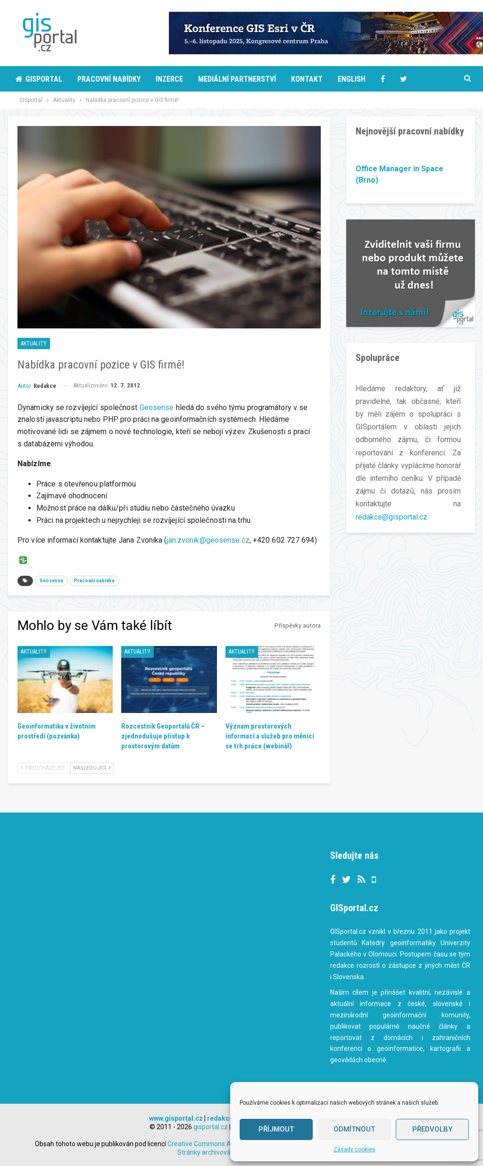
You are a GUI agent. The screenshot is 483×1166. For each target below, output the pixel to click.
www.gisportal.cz (176, 1118)
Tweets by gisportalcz (206, 856)
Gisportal (39, 79)
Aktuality (34, 343)
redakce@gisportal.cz (391, 516)
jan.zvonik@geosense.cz (208, 540)
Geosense (157, 407)
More (409, 79)
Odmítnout (354, 1129)
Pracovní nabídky (109, 79)
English (352, 79)
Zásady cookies (354, 1149)
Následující (91, 768)
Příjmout (276, 1129)
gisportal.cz (210, 1127)
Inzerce (169, 79)
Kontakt (307, 79)
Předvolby (432, 1129)
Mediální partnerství (237, 79)
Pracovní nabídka (94, 580)
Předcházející (43, 768)
